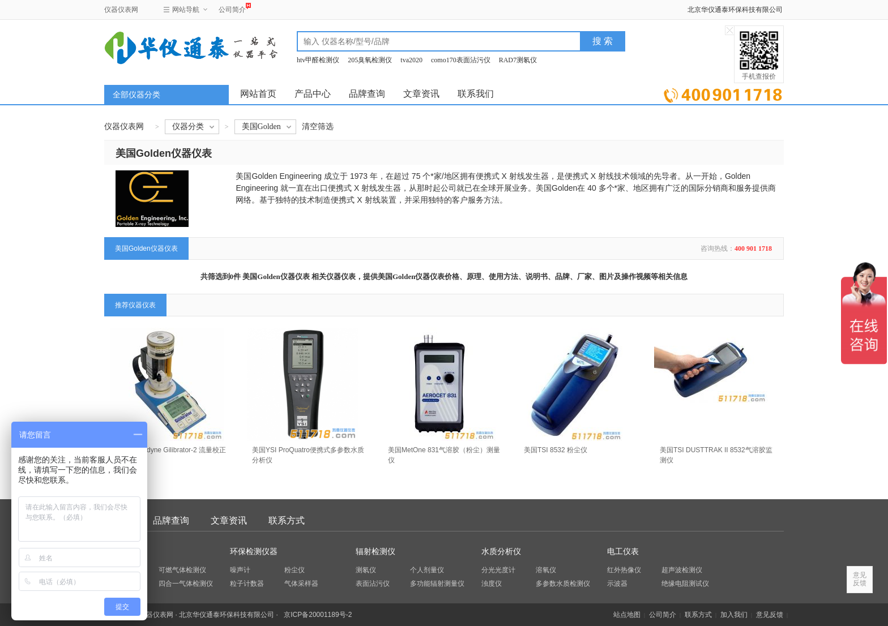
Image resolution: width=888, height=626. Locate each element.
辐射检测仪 (375, 551)
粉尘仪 (294, 570)
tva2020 (411, 60)
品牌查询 (367, 93)
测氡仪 (366, 570)
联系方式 (286, 520)
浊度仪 (491, 584)
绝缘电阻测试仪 (685, 584)
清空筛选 (318, 126)
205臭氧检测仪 (370, 60)
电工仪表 (623, 551)
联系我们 (476, 93)
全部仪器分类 (136, 95)
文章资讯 (421, 93)
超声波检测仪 (681, 570)
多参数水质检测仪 (563, 584)
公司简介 (232, 8)
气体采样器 (301, 584)
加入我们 (734, 615)
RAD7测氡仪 (518, 60)
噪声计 (240, 570)
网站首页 (258, 93)
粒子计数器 (247, 584)
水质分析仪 (501, 551)
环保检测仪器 (254, 551)
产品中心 (312, 93)
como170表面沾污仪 (460, 60)
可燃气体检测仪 (182, 570)
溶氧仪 (546, 570)
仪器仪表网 (121, 10)
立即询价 (723, 93)
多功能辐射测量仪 (437, 584)
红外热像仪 (624, 570)
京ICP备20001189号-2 (318, 615)
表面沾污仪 (373, 584)
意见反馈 (769, 615)
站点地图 (627, 615)
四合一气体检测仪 (186, 584)
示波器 (617, 584)
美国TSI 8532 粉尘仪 (555, 450)
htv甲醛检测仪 (318, 60)
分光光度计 (498, 570)
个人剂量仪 (427, 570)
